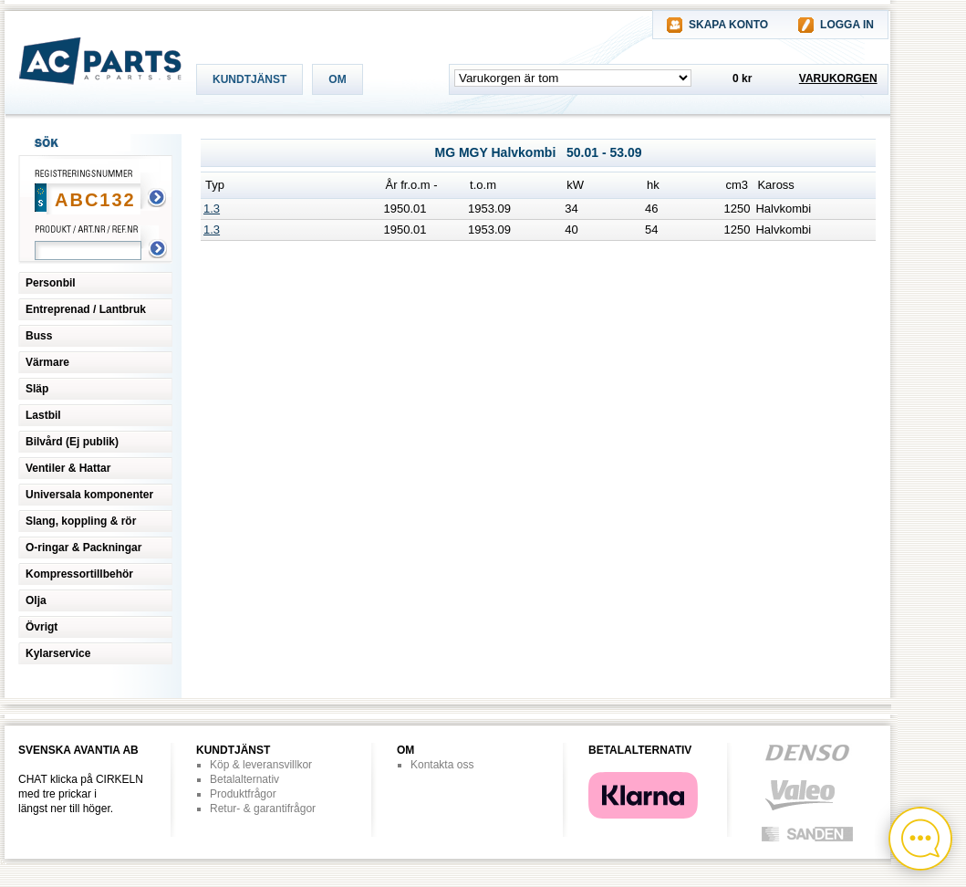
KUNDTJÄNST (249, 79)
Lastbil (43, 415)
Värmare (47, 362)
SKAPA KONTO (728, 24)
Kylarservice (58, 653)
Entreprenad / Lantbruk (86, 309)
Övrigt (41, 627)
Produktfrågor (243, 794)
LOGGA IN (847, 24)
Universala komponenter (89, 494)
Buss (39, 335)
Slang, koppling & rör (81, 521)
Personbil (51, 283)
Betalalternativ (244, 779)
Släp (37, 388)
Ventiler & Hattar (68, 468)
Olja (36, 600)
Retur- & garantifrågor (263, 808)
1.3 (211, 208)
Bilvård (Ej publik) (72, 441)
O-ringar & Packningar (83, 547)
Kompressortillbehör (79, 574)
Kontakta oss (441, 764)
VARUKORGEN (838, 78)
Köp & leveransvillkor (261, 764)
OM (337, 79)
